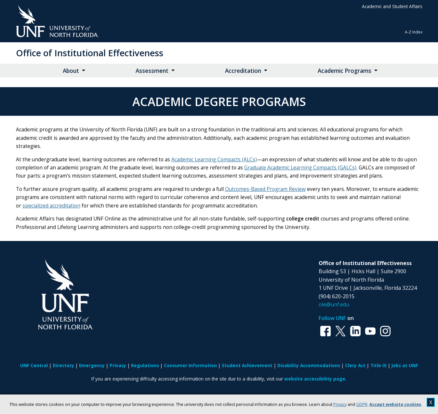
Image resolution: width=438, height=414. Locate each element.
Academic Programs (344, 70)
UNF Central (34, 365)
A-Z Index (413, 32)
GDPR (361, 404)
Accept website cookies (395, 404)
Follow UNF (332, 318)
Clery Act (355, 365)
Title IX (378, 365)
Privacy (340, 404)
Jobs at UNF (405, 365)
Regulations (145, 365)
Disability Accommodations (308, 365)
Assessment (152, 70)
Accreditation (243, 70)
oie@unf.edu (334, 304)
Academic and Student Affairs (392, 6)
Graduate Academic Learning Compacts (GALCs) (300, 167)
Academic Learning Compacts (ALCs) (214, 159)
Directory (63, 365)
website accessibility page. (315, 379)
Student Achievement (247, 365)
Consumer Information (190, 365)
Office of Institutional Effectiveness (89, 53)
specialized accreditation (51, 205)
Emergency (92, 365)
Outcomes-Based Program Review (265, 189)
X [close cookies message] (430, 402)
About (71, 70)
